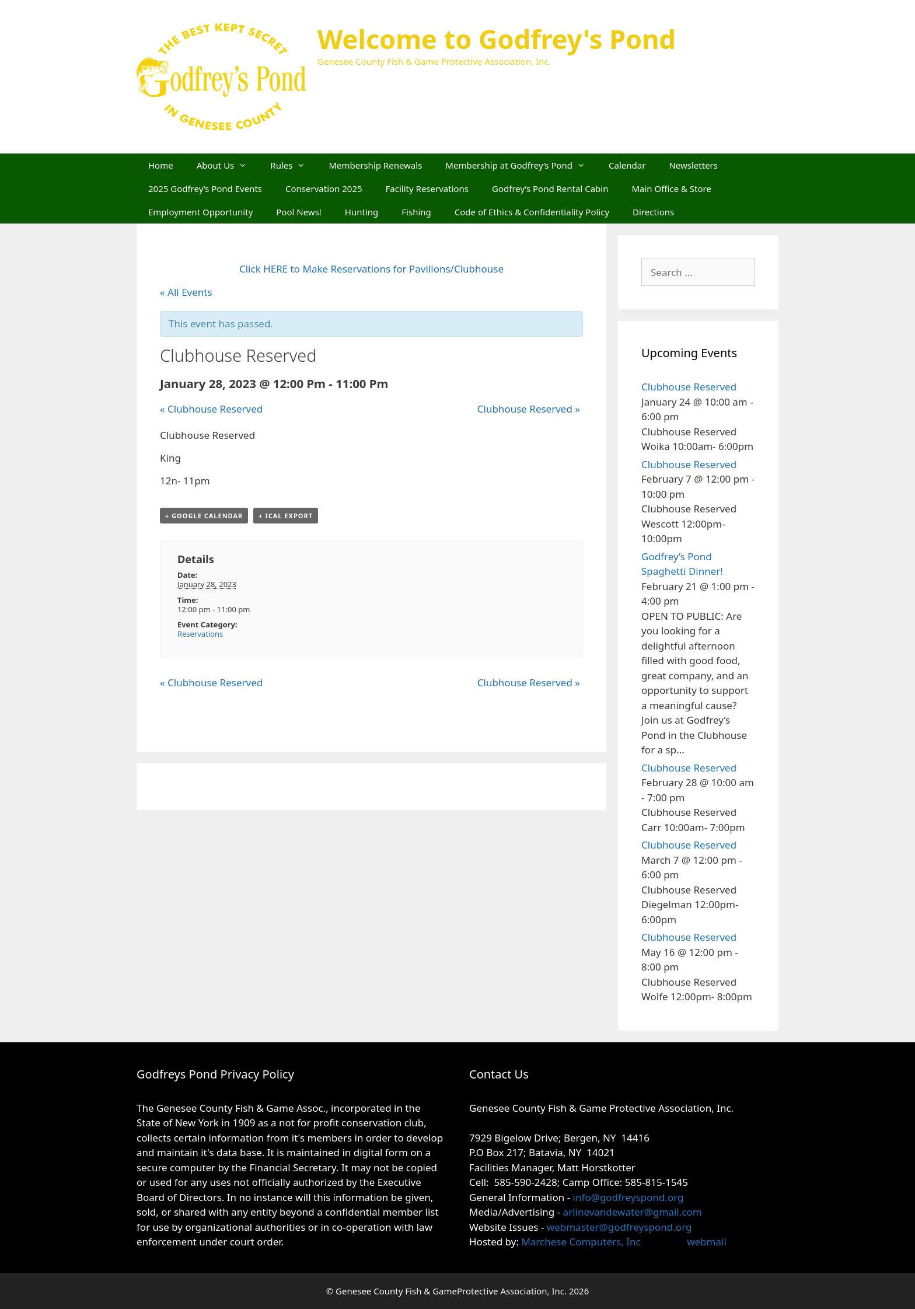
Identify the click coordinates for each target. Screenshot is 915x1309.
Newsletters (693, 165)
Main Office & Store (671, 188)
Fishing (416, 212)
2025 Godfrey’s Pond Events (205, 188)
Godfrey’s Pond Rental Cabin (550, 188)
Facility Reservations (427, 188)
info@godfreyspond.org (628, 1197)
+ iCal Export (286, 515)
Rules (293, 165)
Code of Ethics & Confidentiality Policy (532, 212)
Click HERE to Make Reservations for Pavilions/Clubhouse (371, 268)
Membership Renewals (375, 165)
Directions (653, 212)
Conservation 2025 (323, 188)
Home (160, 165)
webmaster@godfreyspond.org (619, 1227)
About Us (228, 165)
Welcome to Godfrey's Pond (496, 39)
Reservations (200, 634)
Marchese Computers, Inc (580, 1241)
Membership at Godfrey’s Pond (521, 165)
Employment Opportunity (200, 212)
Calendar (627, 165)
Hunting (361, 212)
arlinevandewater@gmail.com (632, 1212)
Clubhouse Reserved (211, 409)
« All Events (186, 292)
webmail (707, 1241)
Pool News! (299, 212)
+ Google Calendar (204, 515)
